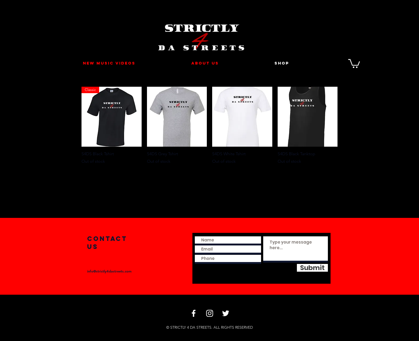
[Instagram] (209, 313)
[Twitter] (225, 313)
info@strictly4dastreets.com (109, 271)
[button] (354, 63)
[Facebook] (193, 313)
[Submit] (312, 268)
